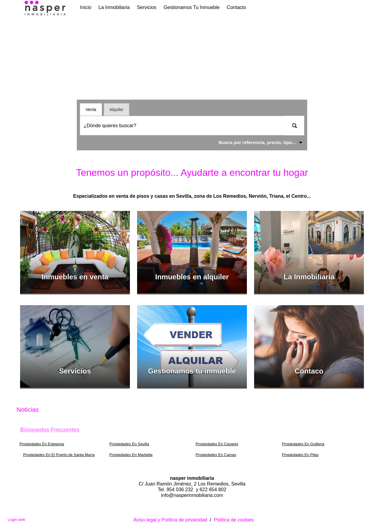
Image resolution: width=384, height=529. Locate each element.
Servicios (146, 7)
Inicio (85, 7)
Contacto (236, 7)
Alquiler (117, 109)
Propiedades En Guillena (303, 444)
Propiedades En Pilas (300, 454)
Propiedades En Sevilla (129, 444)
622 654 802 (213, 489)
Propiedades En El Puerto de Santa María (58, 454)
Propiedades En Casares (217, 444)
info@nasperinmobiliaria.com (192, 495)
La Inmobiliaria (114, 7)
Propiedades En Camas (216, 454)
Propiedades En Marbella (131, 454)
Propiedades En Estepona (42, 444)
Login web (16, 519)
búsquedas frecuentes (50, 430)
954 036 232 (180, 489)
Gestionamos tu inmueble (192, 7)
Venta (91, 109)
